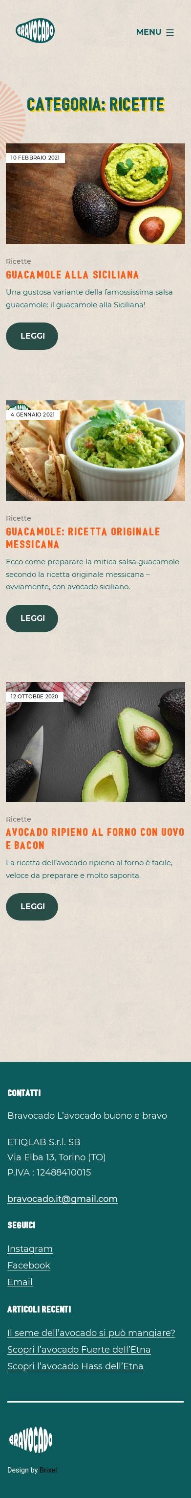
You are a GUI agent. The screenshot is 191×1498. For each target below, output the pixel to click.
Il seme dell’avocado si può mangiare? (91, 1333)
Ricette (18, 261)
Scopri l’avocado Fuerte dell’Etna (79, 1349)
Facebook (28, 1265)
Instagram (30, 1249)
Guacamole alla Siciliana (73, 273)
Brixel (48, 1470)
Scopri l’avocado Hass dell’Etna (75, 1366)
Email (20, 1282)
